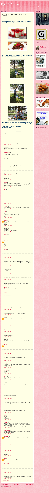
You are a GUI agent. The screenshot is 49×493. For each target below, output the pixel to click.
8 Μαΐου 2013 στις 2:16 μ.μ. (7, 478)
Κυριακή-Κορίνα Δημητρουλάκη (8, 363)
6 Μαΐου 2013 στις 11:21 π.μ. (8, 198)
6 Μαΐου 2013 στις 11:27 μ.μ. (8, 391)
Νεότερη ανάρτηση (4, 484)
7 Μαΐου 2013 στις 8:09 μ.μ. (7, 455)
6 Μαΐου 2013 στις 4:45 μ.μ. (7, 273)
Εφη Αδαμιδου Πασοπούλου (8, 463)
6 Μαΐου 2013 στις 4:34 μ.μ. (7, 265)
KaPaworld (5, 234)
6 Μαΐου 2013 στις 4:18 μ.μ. (7, 257)
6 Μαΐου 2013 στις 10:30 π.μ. (8, 174)
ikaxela (5, 458)
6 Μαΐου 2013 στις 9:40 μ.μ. (7, 367)
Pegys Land (5, 206)
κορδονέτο (5, 249)
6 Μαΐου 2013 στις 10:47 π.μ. (8, 179)
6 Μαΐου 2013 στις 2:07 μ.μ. (7, 246)
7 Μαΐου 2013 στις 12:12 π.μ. (8, 406)
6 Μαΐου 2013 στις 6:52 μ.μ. (7, 309)
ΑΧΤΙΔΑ (5, 292)
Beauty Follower (6, 344)
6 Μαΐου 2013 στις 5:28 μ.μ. (7, 284)
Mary (5, 211)
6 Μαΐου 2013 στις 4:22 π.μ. (7, 144)
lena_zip (5, 322)
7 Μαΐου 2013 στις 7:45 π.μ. (7, 412)
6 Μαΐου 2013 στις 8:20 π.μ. (7, 149)
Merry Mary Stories (7, 430)
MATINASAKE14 (6, 436)
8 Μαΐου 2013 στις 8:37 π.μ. (7, 472)
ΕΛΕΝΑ (5, 376)
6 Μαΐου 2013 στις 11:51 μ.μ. (8, 398)
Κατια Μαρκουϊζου (6, 312)
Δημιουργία (5, 287)
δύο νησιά (5, 220)
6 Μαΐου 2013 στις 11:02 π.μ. (8, 186)
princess (5, 441)
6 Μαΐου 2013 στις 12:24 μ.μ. (8, 217)
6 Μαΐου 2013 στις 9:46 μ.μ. (7, 373)
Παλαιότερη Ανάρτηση (30, 484)
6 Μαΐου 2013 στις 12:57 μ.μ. (8, 231)
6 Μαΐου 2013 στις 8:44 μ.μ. (7, 331)
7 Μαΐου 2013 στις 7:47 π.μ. (7, 419)
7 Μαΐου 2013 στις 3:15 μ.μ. (7, 433)
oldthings (5, 388)
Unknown (5, 240)
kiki (4, 453)
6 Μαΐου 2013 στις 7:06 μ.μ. (7, 314)
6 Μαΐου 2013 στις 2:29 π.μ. (7, 139)
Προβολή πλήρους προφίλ (42, 47)
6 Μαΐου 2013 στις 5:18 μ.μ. (7, 279)
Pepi (4, 189)
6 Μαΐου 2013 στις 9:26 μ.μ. (7, 353)
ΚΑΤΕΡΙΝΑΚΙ (6, 475)
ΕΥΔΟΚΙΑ (5, 422)
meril (5, 415)
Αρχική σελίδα (16, 484)
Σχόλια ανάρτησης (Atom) (7, 486)
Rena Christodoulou (7, 152)
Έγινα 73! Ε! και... (11, 4)
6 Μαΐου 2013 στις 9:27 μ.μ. (7, 360)
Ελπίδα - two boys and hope (8, 282)
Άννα (5, 334)
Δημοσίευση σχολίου (6, 480)
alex (4, 317)
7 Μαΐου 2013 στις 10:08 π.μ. (8, 427)
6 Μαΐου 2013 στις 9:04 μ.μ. (7, 336)
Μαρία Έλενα (6, 370)
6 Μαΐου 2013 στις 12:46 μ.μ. (8, 225)
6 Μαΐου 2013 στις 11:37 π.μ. (8, 203)
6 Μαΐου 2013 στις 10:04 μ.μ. (8, 379)
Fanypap (5, 182)
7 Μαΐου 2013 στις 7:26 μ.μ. (7, 450)
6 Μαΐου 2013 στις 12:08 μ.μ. (8, 208)
